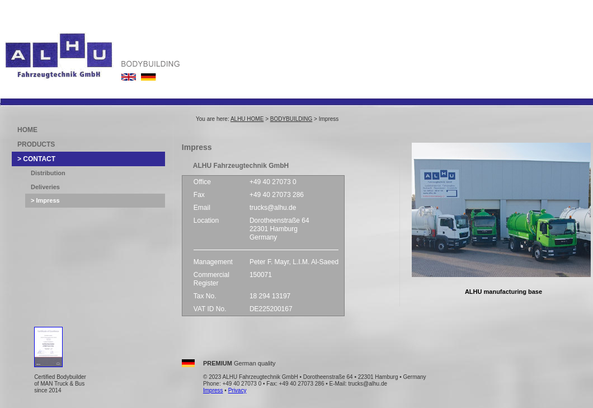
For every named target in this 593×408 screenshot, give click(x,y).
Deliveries (45, 187)
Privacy (237, 390)
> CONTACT (36, 159)
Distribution (48, 173)
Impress (213, 390)
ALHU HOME (246, 119)
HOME (27, 130)
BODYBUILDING (291, 119)
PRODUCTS (36, 144)
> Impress (45, 200)
